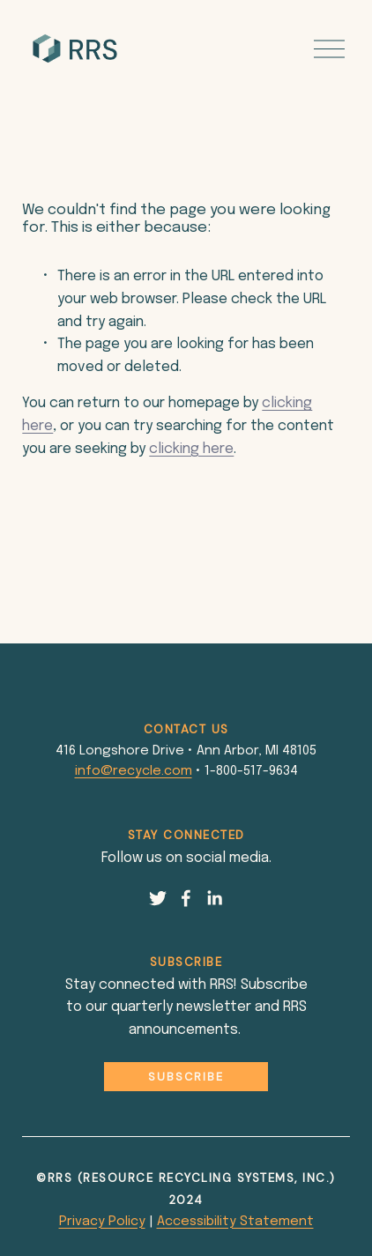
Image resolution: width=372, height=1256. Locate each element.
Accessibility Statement (235, 1222)
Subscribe (186, 1076)
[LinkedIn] (214, 898)
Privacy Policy (102, 1222)
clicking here (191, 449)
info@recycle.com (133, 771)
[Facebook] (186, 898)
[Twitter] (158, 898)
